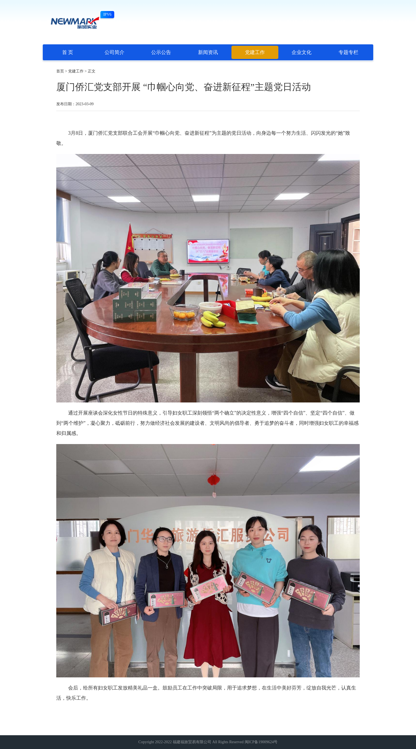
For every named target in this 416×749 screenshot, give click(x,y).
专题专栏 (348, 52)
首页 (60, 71)
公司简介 (114, 52)
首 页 (67, 52)
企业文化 (301, 52)
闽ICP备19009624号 (261, 742)
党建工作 (255, 52)
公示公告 (161, 52)
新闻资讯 (208, 52)
